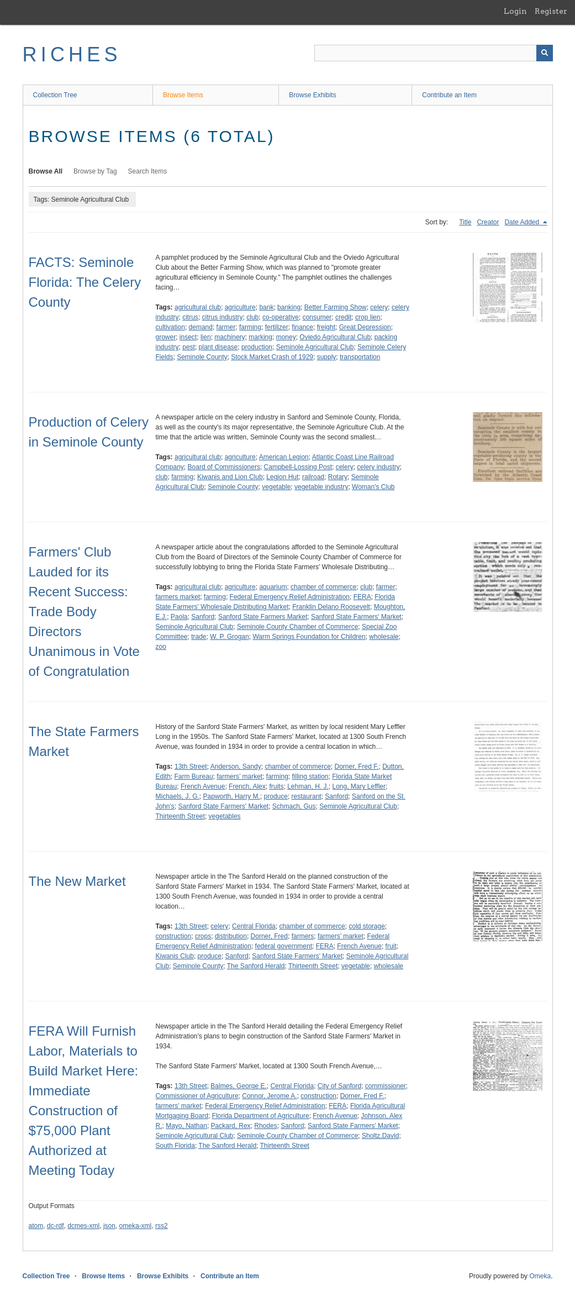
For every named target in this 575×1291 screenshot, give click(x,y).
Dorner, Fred (269, 936)
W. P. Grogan (229, 637)
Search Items (147, 171)
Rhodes (265, 1126)
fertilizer (276, 327)
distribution (231, 936)
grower (166, 337)
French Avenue (203, 786)
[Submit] (544, 53)
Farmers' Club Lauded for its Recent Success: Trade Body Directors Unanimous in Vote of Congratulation (84, 611)
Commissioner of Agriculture (197, 1096)
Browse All (46, 171)
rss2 (161, 1226)
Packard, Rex (231, 1126)
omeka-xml (135, 1226)
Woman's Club (373, 487)
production (256, 347)
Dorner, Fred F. (356, 766)
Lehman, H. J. (308, 786)
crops (203, 936)
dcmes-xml (83, 1226)
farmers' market (179, 1106)
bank (266, 307)
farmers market (178, 597)
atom (36, 1226)
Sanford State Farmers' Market (356, 617)
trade (198, 637)
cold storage (366, 926)
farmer (226, 327)
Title (465, 222)
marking (260, 337)
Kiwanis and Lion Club (230, 477)
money (286, 337)
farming (250, 327)
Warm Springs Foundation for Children (308, 637)
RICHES (72, 54)
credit (343, 317)
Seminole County (202, 357)
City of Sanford (339, 1086)
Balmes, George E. (238, 1086)
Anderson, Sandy (235, 766)
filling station (310, 776)
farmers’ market (239, 776)
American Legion (284, 457)
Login (515, 11)
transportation (360, 357)
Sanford (202, 617)
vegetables (225, 816)
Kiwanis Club (175, 956)
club (252, 317)
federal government (283, 946)
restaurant (306, 796)
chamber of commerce (323, 587)
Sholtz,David (380, 1136)
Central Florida (254, 926)
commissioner (385, 1086)
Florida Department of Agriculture (260, 1116)
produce (276, 796)
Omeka (540, 1276)
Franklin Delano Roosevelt (331, 607)
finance (302, 327)
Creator (488, 222)
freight (326, 327)
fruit (391, 946)
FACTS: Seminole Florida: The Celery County (85, 282)
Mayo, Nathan (186, 1126)
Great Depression (365, 327)
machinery (229, 337)
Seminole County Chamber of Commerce (297, 627)
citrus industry (222, 317)
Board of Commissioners (224, 467)
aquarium (273, 587)
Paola (179, 617)
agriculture (240, 307)
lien (206, 337)
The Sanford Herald (256, 966)
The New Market (77, 881)
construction (174, 936)
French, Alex (247, 786)
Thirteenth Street (180, 816)
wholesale (383, 637)
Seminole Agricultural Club (315, 347)
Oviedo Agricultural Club (335, 337)
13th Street (191, 766)
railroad (313, 477)
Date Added (522, 222)
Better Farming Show (335, 307)
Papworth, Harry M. (231, 796)
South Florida (175, 1146)
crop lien (367, 317)
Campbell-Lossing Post (298, 467)
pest (188, 347)
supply (326, 357)
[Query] (433, 53)
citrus (190, 317)
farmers (303, 936)
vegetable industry (321, 487)
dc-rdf (55, 1226)
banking (288, 307)
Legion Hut (282, 477)
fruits (276, 786)
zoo (161, 646)
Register (551, 11)
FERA (362, 597)
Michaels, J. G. (177, 796)
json (109, 1226)
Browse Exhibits (312, 95)
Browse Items (183, 95)
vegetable (276, 487)
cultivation (170, 327)
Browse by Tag (95, 171)
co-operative (280, 317)
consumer (317, 317)
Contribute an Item (449, 95)
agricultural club (198, 307)
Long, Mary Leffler (359, 786)
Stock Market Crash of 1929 (272, 357)
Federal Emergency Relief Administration (290, 597)
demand (201, 327)
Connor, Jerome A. (269, 1096)
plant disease (218, 347)
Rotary (337, 477)
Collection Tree (55, 95)
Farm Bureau (194, 776)
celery (379, 307)
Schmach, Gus (294, 806)
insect (188, 337)
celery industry (378, 467)
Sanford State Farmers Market (262, 617)
